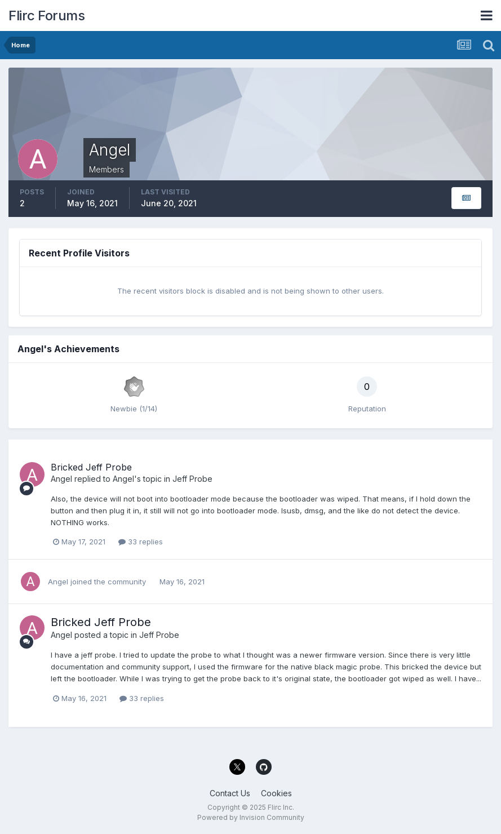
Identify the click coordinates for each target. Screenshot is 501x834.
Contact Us (230, 793)
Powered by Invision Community (250, 817)
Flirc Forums (46, 15)
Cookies (276, 793)
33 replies (140, 541)
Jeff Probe (192, 478)
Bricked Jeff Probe (91, 467)
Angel (61, 478)
